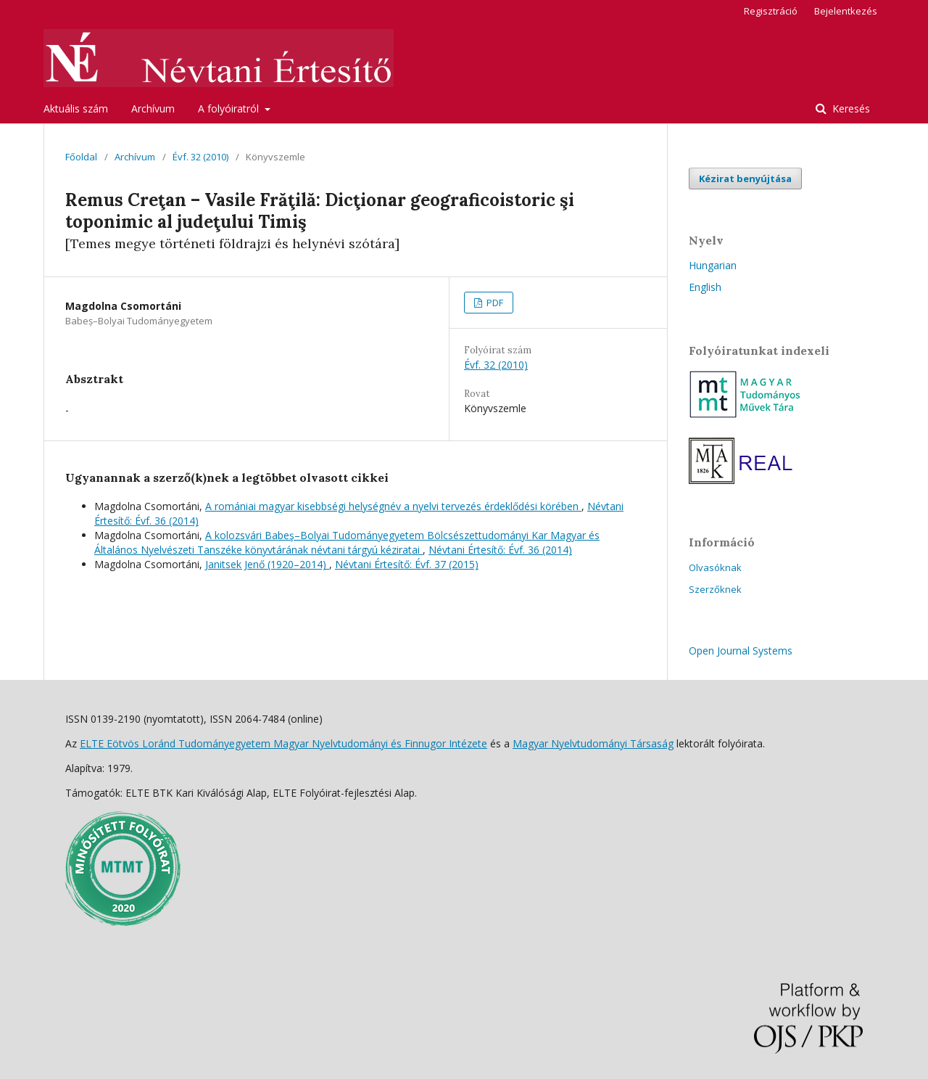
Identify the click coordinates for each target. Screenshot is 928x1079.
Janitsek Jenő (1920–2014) (267, 564)
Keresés (849, 108)
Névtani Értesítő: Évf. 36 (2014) (500, 550)
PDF (493, 302)
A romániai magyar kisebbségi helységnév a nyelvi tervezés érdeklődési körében (393, 506)
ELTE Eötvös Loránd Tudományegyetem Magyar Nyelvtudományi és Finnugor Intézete (283, 743)
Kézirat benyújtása (745, 178)
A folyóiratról (230, 108)
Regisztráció (771, 10)
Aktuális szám (76, 108)
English (705, 287)
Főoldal (81, 156)
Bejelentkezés (845, 10)
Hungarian (713, 265)
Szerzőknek (715, 589)
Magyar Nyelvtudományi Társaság (593, 743)
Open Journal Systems (740, 650)
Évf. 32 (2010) (200, 156)
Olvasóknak (715, 567)
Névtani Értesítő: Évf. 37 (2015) (406, 564)
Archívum (153, 108)
